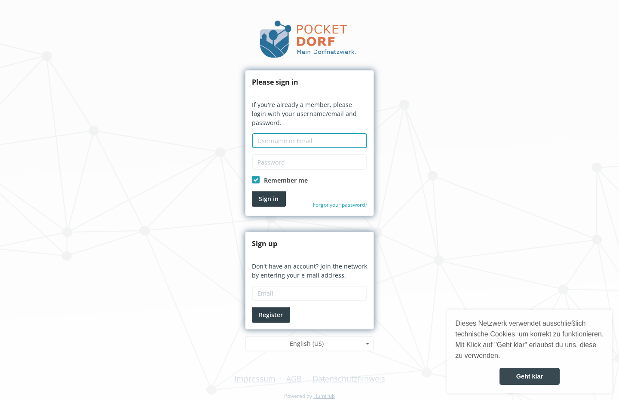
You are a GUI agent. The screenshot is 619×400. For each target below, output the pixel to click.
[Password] (309, 162)
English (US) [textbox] (307, 343)
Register (271, 315)
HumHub (324, 396)
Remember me (286, 180)
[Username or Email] (309, 141)
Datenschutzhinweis (349, 378)
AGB (294, 378)
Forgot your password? (340, 204)
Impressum (255, 378)
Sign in (269, 199)
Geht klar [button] (529, 376)
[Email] (309, 293)
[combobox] (309, 343)
